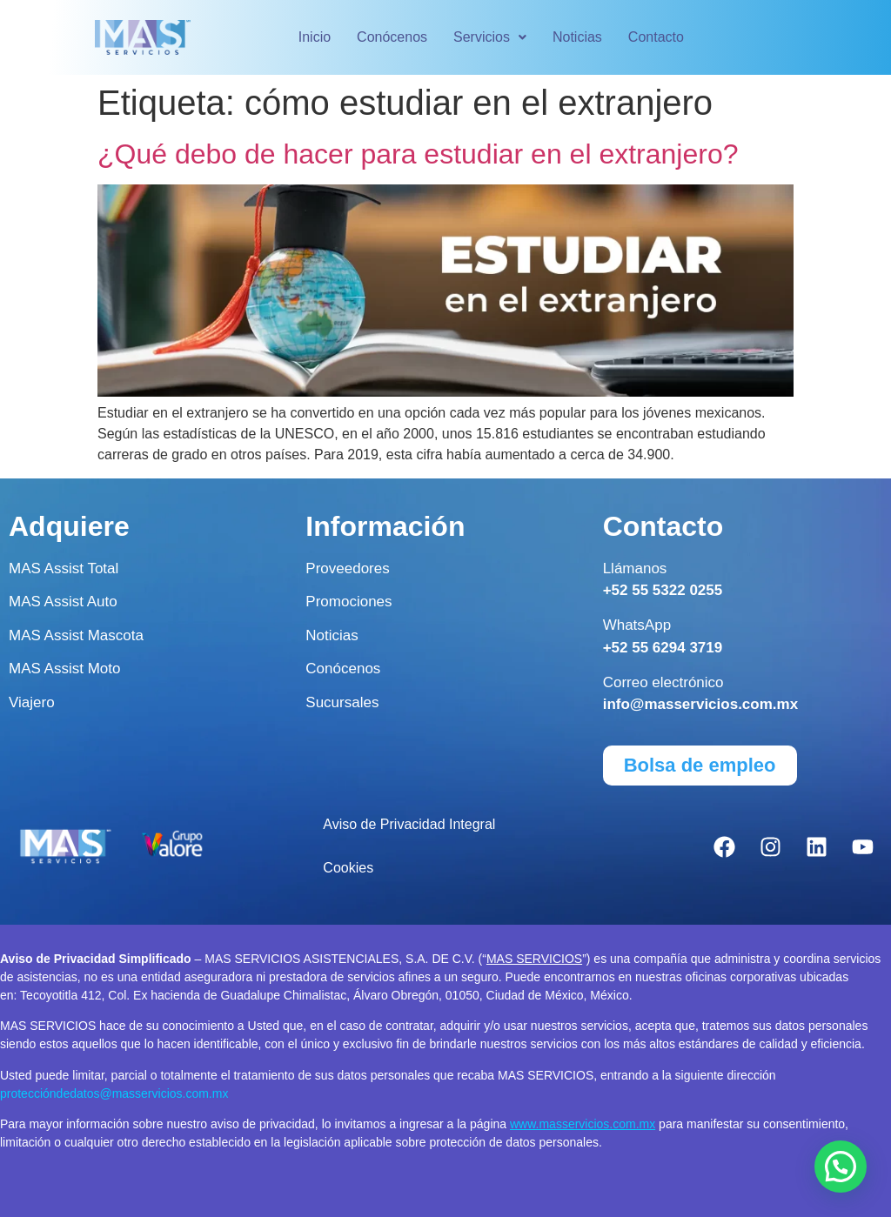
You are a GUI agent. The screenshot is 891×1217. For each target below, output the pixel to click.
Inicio (314, 37)
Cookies (348, 867)
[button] (489, 37)
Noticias (577, 37)
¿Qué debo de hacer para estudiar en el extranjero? (417, 154)
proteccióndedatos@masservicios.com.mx (114, 1093)
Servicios (489, 37)
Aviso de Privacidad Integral (409, 824)
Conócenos (392, 37)
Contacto (656, 37)
